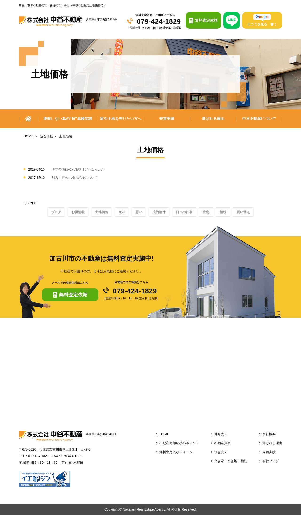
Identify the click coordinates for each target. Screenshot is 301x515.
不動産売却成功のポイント (179, 443)
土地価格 (101, 212)
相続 (223, 212)
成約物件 (159, 212)
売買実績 (166, 119)
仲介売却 (220, 434)
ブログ (56, 212)
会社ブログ (270, 461)
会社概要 (269, 434)
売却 (122, 212)
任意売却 (220, 452)
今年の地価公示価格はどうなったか (78, 169)
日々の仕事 (184, 212)
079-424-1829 (159, 21)
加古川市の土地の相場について (75, 178)
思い (138, 212)
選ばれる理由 (213, 119)
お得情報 (78, 212)
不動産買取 (222, 443)
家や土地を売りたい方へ (120, 119)
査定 (206, 212)
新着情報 (46, 136)
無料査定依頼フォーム (175, 452)
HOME (28, 136)
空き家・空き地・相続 (230, 461)
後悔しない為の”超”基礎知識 (67, 119)
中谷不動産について (259, 119)
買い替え (243, 212)
